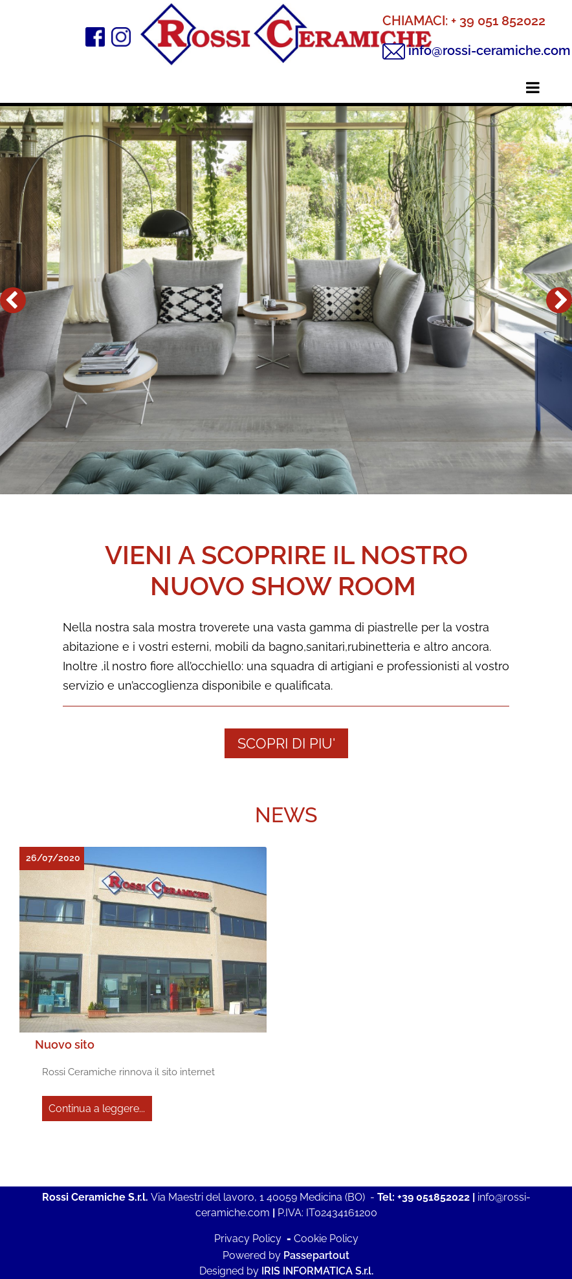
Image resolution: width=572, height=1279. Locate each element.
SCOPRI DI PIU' (286, 743)
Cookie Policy (326, 1238)
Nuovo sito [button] (64, 1044)
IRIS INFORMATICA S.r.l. (317, 1271)
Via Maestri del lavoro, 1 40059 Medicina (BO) (258, 1197)
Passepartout (316, 1255)
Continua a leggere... (97, 1108)
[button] (13, 300)
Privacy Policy (247, 1238)
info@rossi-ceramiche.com (489, 50)
